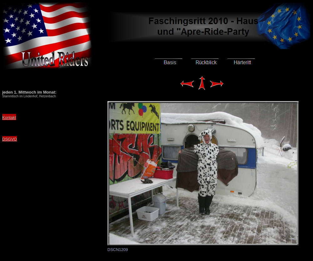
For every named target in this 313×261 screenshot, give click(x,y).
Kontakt (9, 117)
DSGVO (9, 139)
